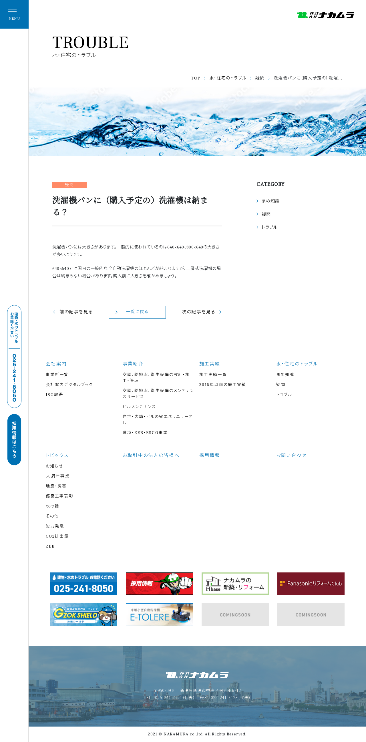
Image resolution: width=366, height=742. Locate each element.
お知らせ (54, 466)
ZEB (50, 546)
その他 (52, 516)
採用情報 (209, 455)
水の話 (52, 506)
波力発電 (55, 526)
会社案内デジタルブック (69, 384)
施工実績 (209, 364)
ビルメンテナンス (139, 406)
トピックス (57, 455)
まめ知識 (271, 201)
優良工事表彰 (59, 496)
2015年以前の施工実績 (222, 384)
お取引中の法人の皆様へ (151, 455)
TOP (195, 78)
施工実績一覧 (213, 374)
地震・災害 (56, 486)
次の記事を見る (198, 312)
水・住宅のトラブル (227, 78)
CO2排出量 (57, 536)
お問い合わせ (291, 455)
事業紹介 (133, 364)
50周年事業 (58, 476)
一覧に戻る (137, 312)
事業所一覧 (57, 374)
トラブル (270, 227)
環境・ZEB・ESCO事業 (145, 432)
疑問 (266, 214)
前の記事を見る (76, 312)
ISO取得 (54, 394)
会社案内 (56, 364)
